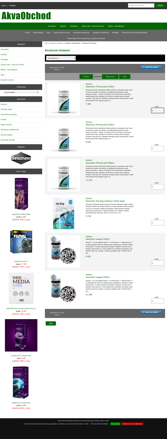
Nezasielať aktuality (8, 140)
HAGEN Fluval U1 (21, 243)
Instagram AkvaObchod (101, 33)
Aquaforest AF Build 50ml (21, 385)
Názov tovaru (110, 76)
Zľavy (48, 33)
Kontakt (3, 120)
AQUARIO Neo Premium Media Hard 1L (21, 290)
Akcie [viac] (21, 171)
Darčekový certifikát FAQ (10, 130)
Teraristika (73, 26)
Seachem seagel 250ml (97, 277)
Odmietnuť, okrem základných (132, 424)
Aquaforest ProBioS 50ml (21, 196)
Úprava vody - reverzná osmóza (93, 26)
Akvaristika (52, 26)
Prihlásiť (12, 6)
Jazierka (63, 26)
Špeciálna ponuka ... (8, 80)
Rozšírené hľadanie (56, 43)
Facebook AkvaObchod (81, 33)
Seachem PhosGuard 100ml (100, 86)
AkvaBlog (115, 33)
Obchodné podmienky (9, 114)
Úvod (3, 6)
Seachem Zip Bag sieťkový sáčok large (105, 201)
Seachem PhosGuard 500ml (100, 163)
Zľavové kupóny (6, 135)
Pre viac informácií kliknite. (99, 424)
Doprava (4, 104)
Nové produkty (38, 33)
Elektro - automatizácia (116, 26)
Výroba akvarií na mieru (62, 33)
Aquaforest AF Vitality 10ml (21, 338)
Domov (27, 33)
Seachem (89, 84)
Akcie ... (3, 75)
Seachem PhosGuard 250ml (100, 124)
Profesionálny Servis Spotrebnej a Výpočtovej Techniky (86, 38)
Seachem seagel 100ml (97, 239)
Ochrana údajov (6, 109)
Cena (125, 76)
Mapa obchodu (6, 125)
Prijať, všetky (115, 424)
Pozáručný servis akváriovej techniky (134, 33)
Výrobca (86, 76)
